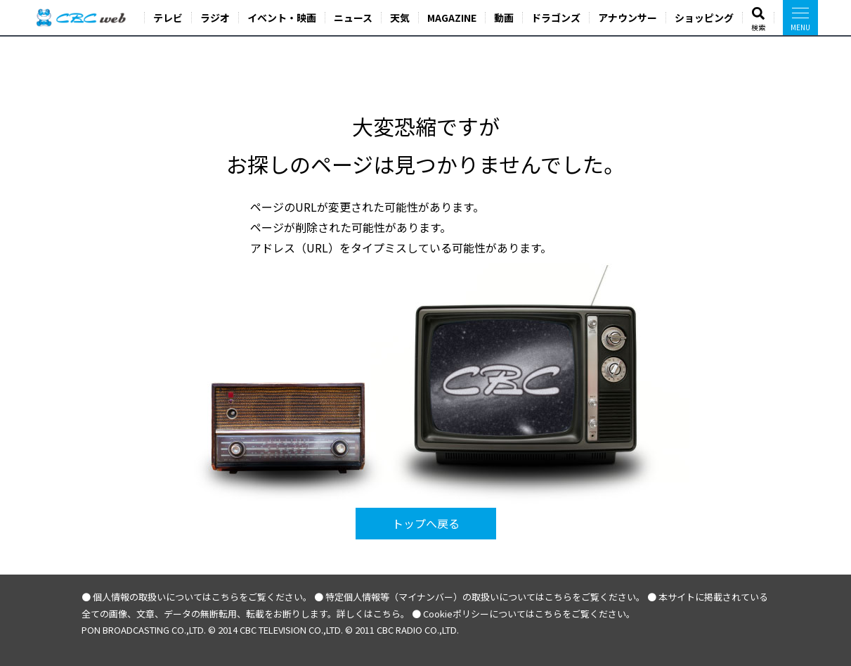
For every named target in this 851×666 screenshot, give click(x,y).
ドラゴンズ (555, 18)
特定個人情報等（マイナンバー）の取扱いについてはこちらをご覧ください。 (485, 596)
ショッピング (704, 18)
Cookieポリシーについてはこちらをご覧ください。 (529, 613)
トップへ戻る (426, 523)
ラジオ (215, 18)
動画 (504, 18)
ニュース (353, 18)
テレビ (168, 18)
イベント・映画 (281, 18)
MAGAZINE (451, 18)
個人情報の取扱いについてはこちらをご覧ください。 (202, 596)
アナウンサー (627, 18)
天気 (400, 18)
